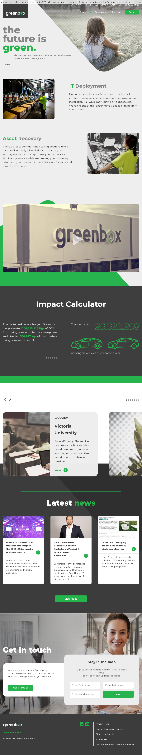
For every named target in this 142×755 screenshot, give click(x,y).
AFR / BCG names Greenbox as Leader (115, 744)
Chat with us (116, 5)
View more (71, 599)
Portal (132, 12)
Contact (104, 5)
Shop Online (77, 5)
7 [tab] (138, 402)
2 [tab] (7, 64)
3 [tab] (9, 64)
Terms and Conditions (106, 734)
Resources (100, 12)
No (140, 2)
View (61, 473)
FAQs (95, 5)
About (88, 5)
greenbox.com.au (12, 732)
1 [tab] (5, 64)
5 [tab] (54, 360)
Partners (116, 12)
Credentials (101, 739)
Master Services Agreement (110, 729)
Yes (136, 2)
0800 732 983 (132, 5)
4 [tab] (52, 360)
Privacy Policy (103, 724)
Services (84, 12)
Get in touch (21, 690)
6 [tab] (56, 360)
